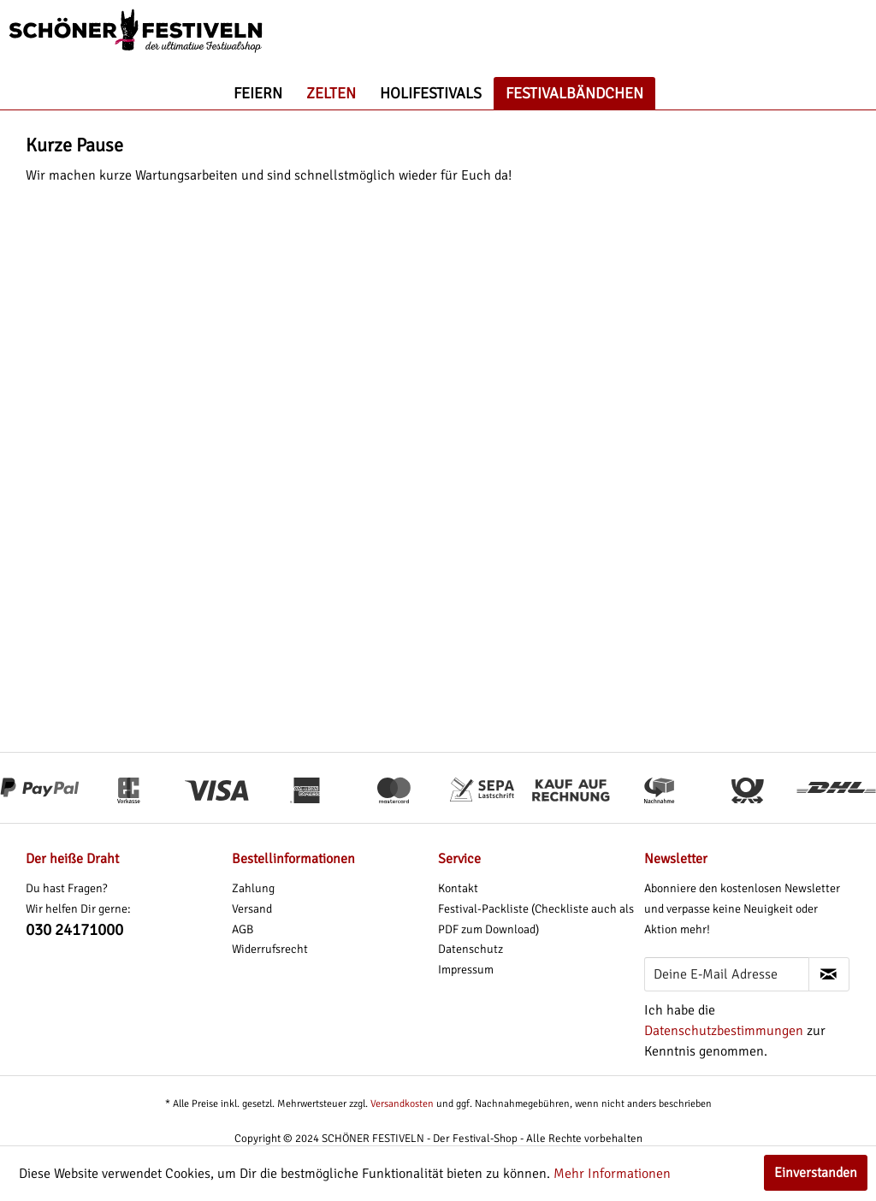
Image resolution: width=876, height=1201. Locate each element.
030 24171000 (74, 930)
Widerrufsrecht (270, 949)
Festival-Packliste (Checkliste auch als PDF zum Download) (536, 919)
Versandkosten (402, 1103)
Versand (252, 909)
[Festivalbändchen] (574, 93)
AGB (242, 929)
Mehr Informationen (612, 1173)
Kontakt (458, 888)
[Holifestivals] (431, 93)
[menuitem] (258, 93)
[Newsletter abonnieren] (828, 974)
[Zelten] (331, 93)
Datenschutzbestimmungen (723, 1030)
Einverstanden (815, 1172)
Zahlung (253, 888)
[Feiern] (258, 93)
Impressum (466, 969)
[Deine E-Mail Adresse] (726, 974)
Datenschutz (470, 949)
